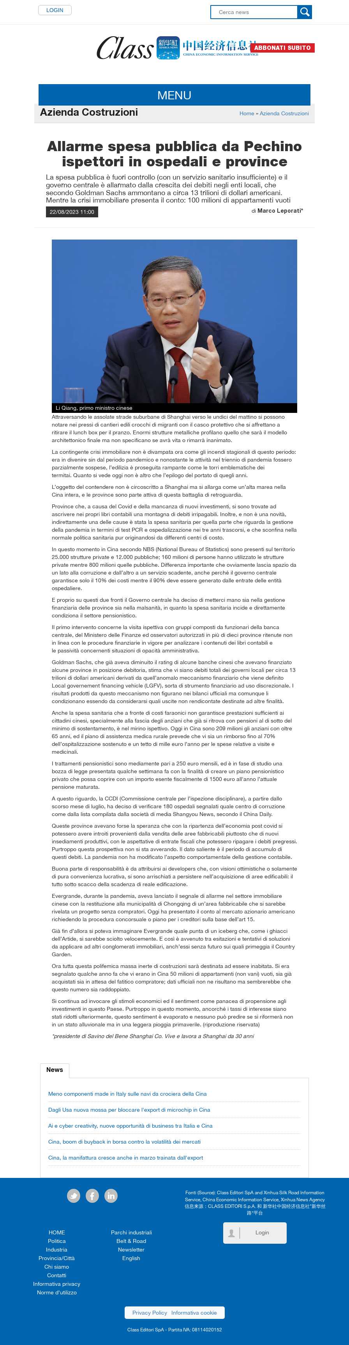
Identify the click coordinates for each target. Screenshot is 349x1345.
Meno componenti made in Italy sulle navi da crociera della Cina (127, 1094)
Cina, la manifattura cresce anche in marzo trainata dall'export (125, 1158)
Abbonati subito (282, 48)
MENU (174, 95)
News (54, 1071)
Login (54, 10)
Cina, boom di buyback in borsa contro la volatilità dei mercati (124, 1142)
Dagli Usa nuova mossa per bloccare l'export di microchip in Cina (129, 1110)
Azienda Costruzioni (284, 113)
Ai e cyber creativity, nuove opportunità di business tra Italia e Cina (130, 1126)
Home (247, 113)
